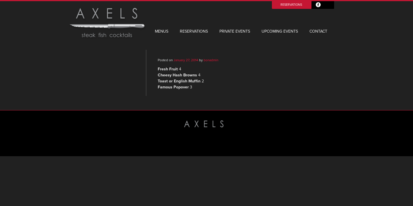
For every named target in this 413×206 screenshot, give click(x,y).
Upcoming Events (280, 31)
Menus (161, 31)
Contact (318, 31)
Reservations (291, 5)
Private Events (234, 31)
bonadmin (211, 60)
